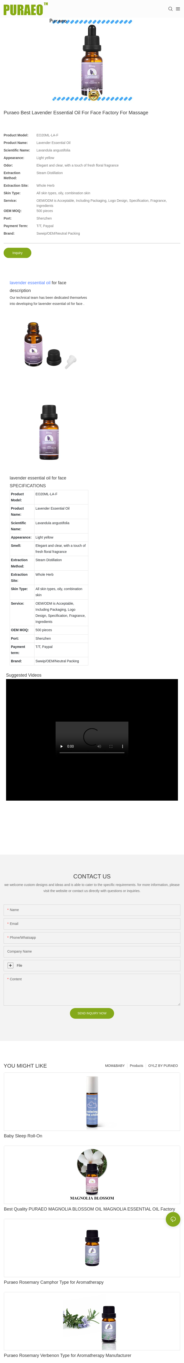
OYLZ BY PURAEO (163, 1066)
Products (136, 1066)
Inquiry (17, 253)
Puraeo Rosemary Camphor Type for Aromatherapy (54, 1282)
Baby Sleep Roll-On (23, 1135)
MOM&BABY (115, 1066)
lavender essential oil (30, 282)
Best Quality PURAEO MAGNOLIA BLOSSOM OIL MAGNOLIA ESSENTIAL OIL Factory (89, 1209)
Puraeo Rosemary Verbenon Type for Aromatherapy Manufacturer (67, 1355)
